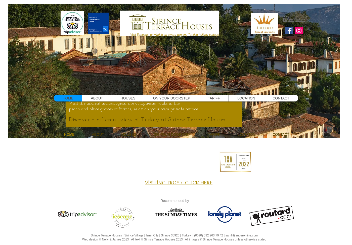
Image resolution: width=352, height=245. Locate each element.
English (288, 20)
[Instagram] (299, 30)
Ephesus (148, 103)
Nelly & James (111, 239)
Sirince (125, 109)
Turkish (300, 20)
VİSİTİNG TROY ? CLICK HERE (178, 183)
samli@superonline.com (242, 235)
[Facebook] (289, 30)
